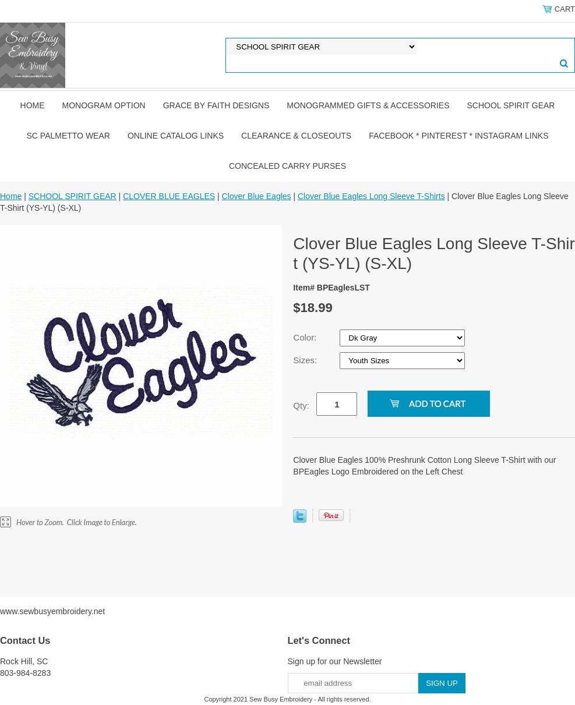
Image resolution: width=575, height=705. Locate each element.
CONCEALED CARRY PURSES (287, 166)
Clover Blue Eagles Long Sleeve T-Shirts (371, 196)
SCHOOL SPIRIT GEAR (511, 105)
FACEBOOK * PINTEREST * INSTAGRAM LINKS (458, 135)
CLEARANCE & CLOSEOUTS (296, 135)
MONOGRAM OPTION (104, 105)
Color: (306, 337)
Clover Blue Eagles (256, 196)
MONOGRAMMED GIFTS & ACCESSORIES (368, 105)
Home (32, 105)
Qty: (301, 405)
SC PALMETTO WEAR (68, 135)
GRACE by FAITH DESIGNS (216, 105)
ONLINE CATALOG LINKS (176, 135)
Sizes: (306, 360)
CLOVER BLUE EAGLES (169, 196)
